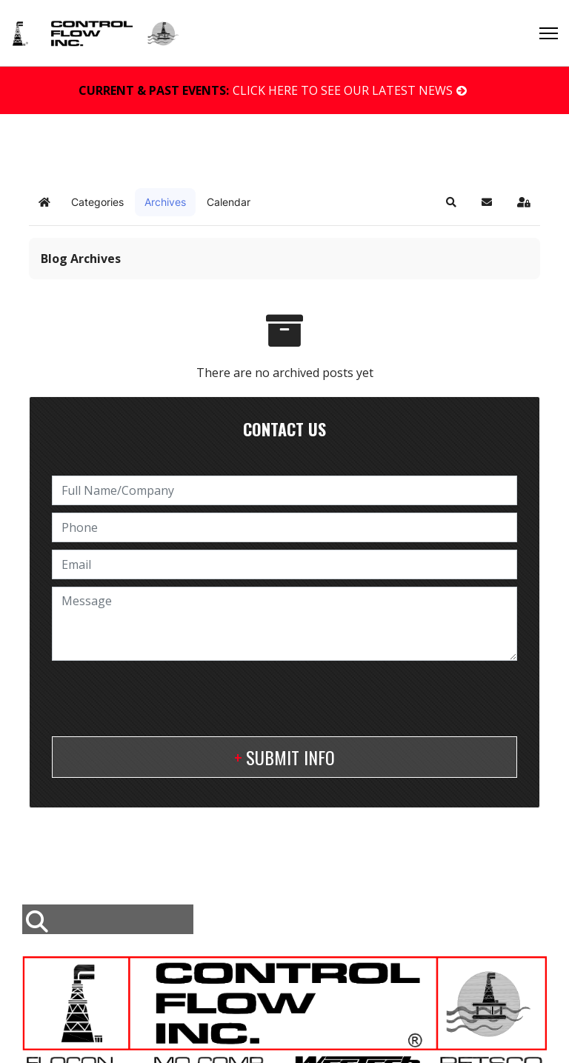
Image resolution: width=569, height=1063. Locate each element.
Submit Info (290, 757)
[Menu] (548, 33)
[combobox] (107, 919)
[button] (451, 202)
